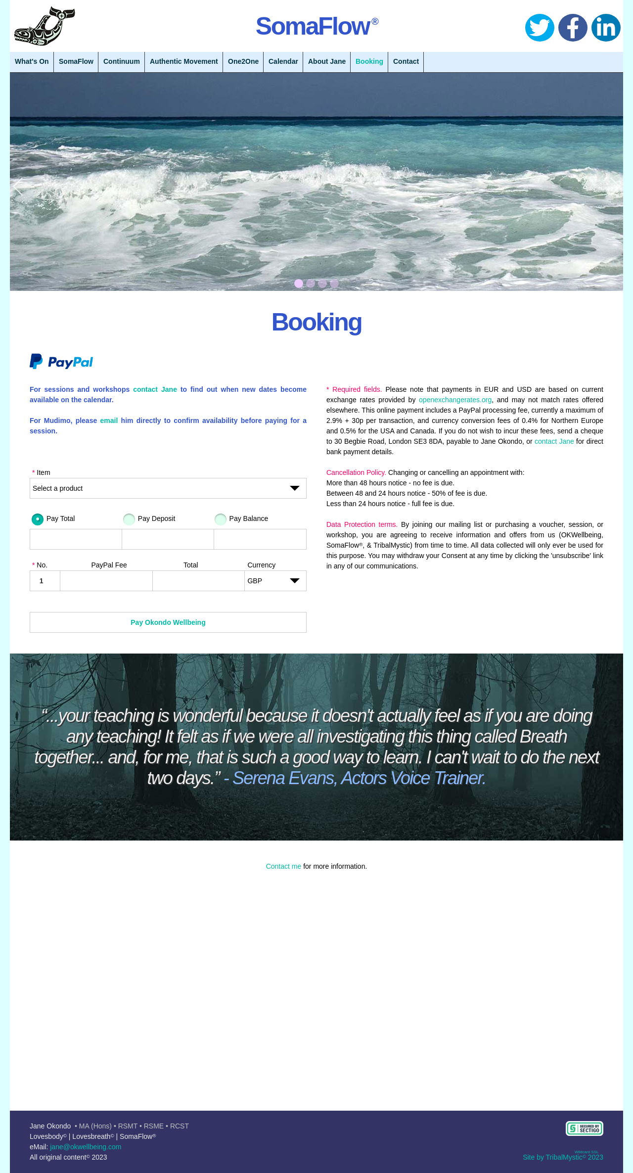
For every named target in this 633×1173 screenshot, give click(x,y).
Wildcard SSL (586, 1152)
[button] (316, 993)
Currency (261, 565)
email (109, 420)
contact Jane (155, 389)
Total (190, 565)
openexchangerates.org (455, 400)
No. (39, 565)
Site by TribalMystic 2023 (563, 1157)
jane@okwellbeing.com (85, 1147)
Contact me (284, 866)
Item (41, 472)
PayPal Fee (109, 565)
